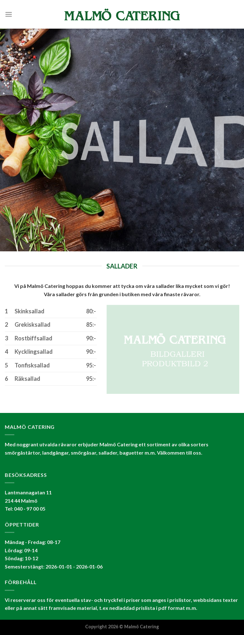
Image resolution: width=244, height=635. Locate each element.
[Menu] (8, 14)
